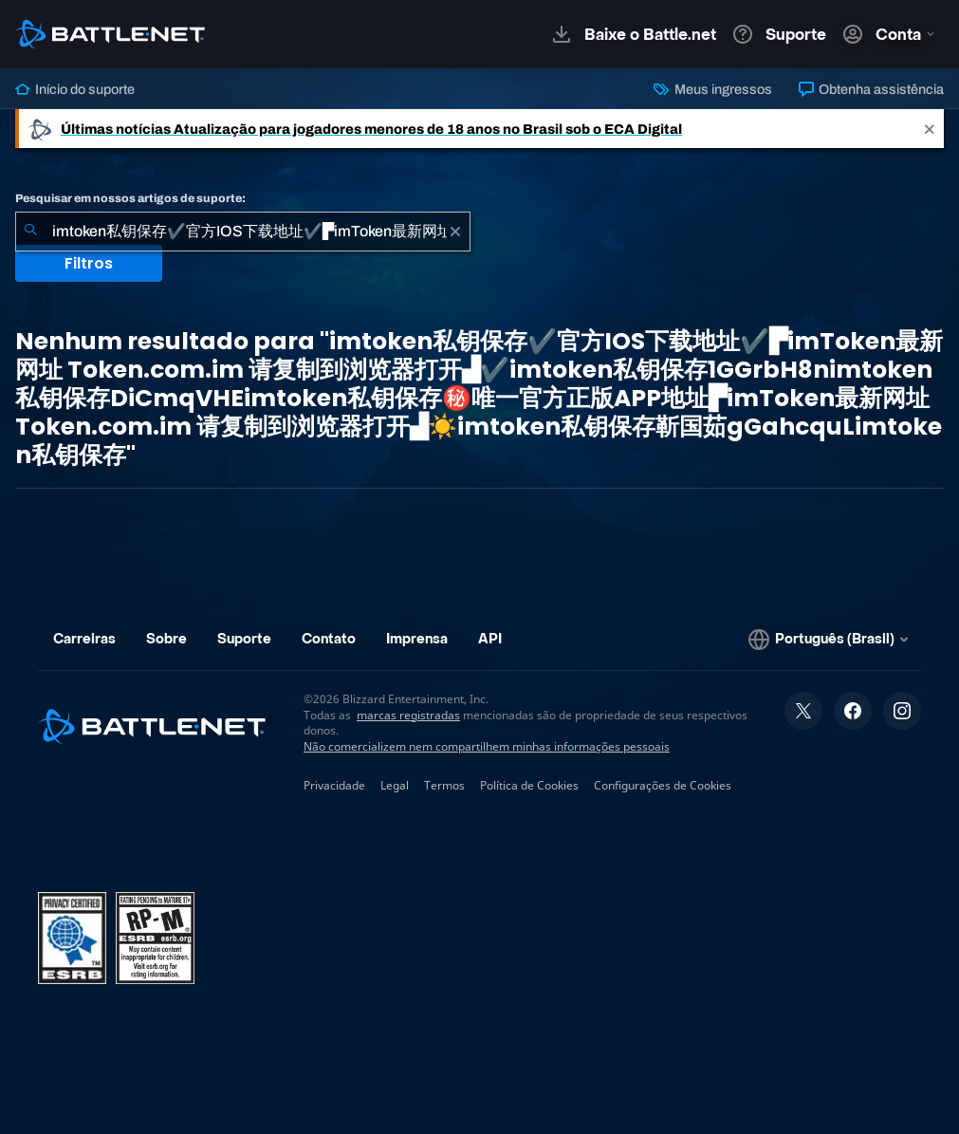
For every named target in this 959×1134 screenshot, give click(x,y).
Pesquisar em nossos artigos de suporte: (130, 198)
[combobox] (242, 231)
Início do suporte (75, 89)
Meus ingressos (712, 89)
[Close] (929, 128)
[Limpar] (455, 231)
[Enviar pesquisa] (30, 231)
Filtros (89, 263)
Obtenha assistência (871, 89)
